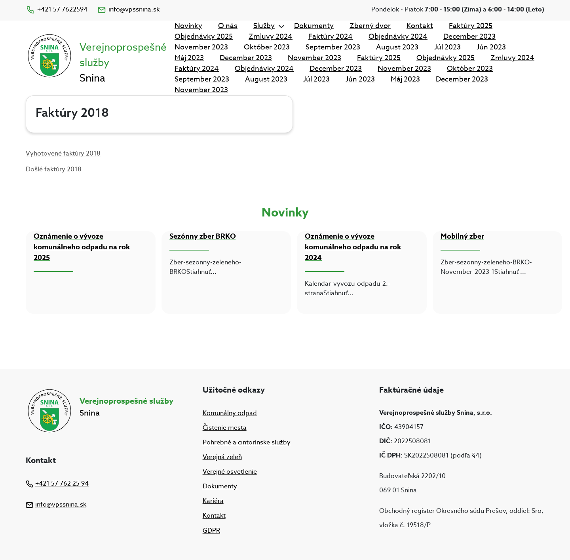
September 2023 (333, 47)
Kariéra (213, 501)
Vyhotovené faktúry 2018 (63, 153)
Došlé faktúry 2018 (54, 169)
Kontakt (420, 26)
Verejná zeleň (222, 457)
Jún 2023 (491, 47)
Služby (264, 26)
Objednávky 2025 (204, 36)
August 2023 (397, 47)
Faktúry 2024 (330, 36)
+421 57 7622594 (56, 9)
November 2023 (201, 47)
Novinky (188, 26)
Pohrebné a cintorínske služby (247, 442)
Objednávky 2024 (398, 36)
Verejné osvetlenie (230, 471)
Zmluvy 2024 (271, 36)
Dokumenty (314, 26)
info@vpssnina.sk (128, 9)
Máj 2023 (189, 58)
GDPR (211, 530)
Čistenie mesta (225, 428)
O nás (228, 26)
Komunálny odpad (230, 413)
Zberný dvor (370, 26)
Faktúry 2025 (470, 26)
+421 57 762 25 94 (57, 483)
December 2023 (469, 36)
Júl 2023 (447, 47)
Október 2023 (267, 47)
